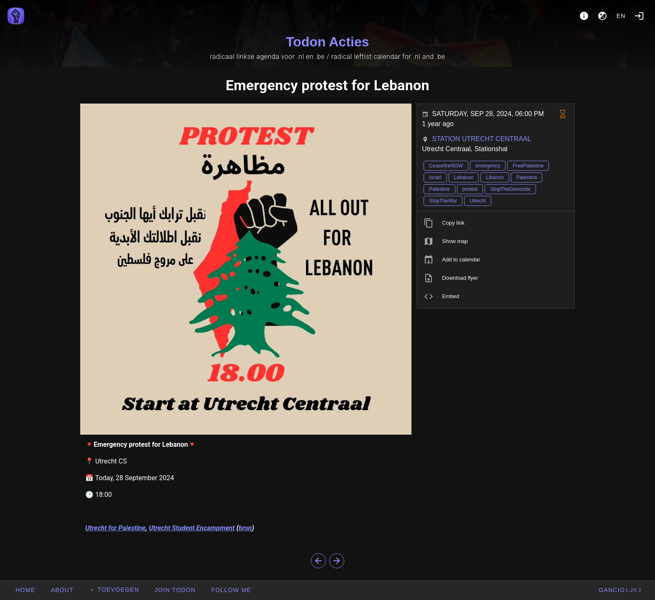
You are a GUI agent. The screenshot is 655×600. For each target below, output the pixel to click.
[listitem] (495, 223)
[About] (584, 16)
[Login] (639, 16)
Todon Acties (327, 41)
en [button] (621, 16)
